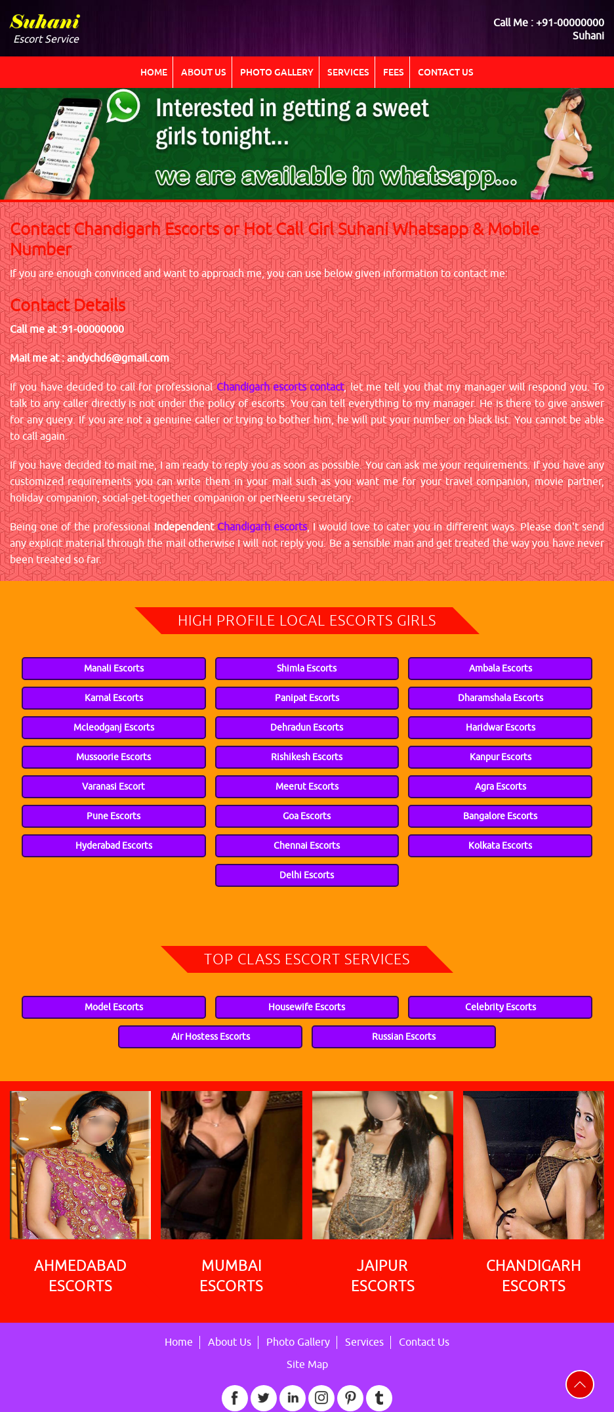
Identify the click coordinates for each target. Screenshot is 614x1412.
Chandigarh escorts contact (280, 387)
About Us (203, 72)
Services (348, 72)
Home (153, 72)
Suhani (44, 23)
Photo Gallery (277, 72)
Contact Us (446, 72)
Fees (393, 72)
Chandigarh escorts (262, 527)
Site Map (307, 1364)
